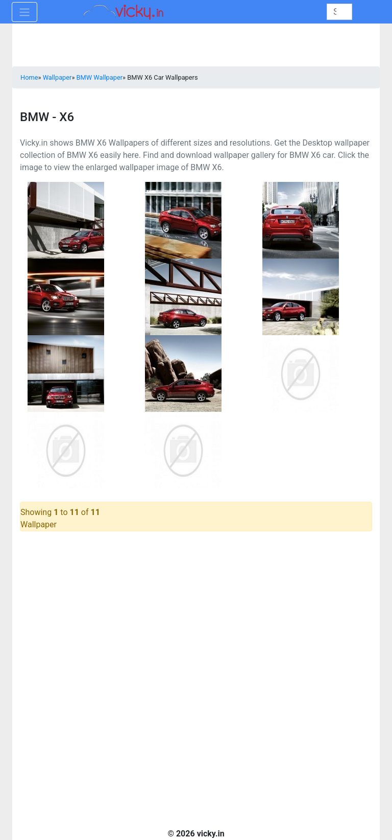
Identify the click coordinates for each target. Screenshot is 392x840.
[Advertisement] (196, 608)
